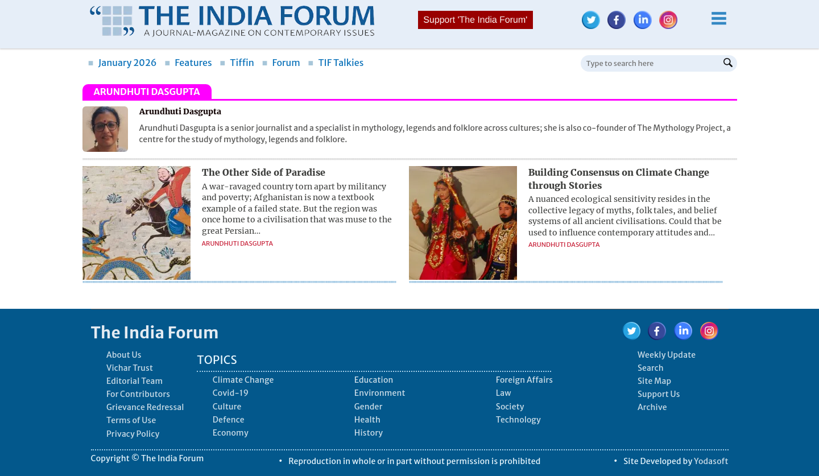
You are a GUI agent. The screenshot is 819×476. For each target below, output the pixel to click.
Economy (231, 433)
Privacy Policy (132, 434)
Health (367, 420)
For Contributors (138, 394)
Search (651, 368)
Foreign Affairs (524, 380)
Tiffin (237, 62)
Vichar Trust (129, 368)
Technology (518, 420)
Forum (281, 62)
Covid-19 (231, 393)
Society (510, 407)
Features (188, 62)
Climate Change (243, 380)
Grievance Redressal (145, 407)
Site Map (654, 381)
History (368, 433)
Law (503, 393)
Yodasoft (711, 461)
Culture (227, 407)
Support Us (659, 394)
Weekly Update (667, 355)
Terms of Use (131, 420)
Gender (368, 407)
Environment (380, 393)
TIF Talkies (335, 62)
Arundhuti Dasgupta (238, 243)
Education (374, 380)
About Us (124, 355)
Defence (229, 420)
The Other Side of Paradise (263, 172)
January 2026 (122, 62)
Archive (652, 407)
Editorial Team (134, 381)
